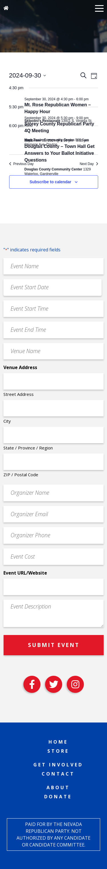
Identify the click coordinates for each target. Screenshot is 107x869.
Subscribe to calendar (50, 182)
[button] (99, 8)
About (58, 787)
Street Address (18, 394)
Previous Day (21, 164)
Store (58, 751)
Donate (58, 796)
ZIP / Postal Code (20, 474)
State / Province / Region (28, 448)
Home (58, 742)
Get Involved (58, 765)
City (7, 421)
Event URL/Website (25, 573)
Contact (58, 774)
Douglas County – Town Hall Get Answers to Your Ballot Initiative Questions (60, 153)
